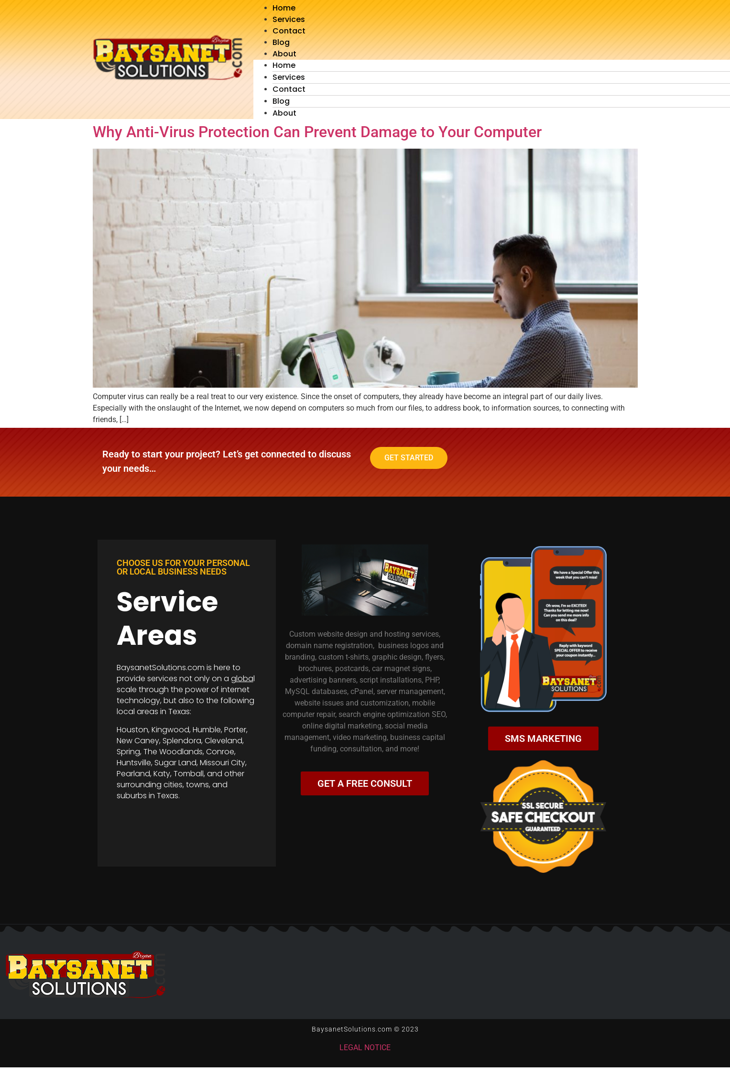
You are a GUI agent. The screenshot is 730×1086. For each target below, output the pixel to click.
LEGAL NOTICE (365, 1047)
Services (288, 19)
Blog (281, 42)
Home (283, 7)
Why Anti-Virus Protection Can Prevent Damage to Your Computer (317, 132)
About (284, 53)
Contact (288, 30)
